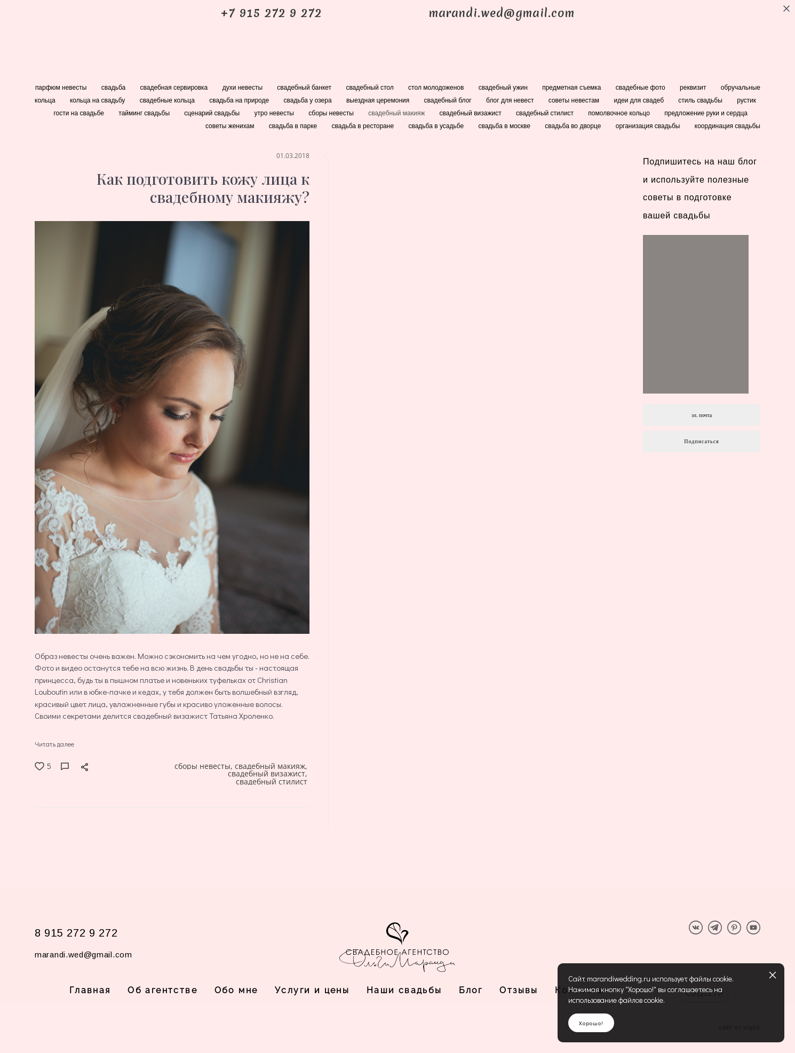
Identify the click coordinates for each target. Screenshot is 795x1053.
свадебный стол (370, 87)
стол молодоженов (437, 87)
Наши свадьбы (404, 990)
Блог (471, 990)
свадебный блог (448, 100)
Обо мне (236, 990)
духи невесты (243, 87)
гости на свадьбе (79, 113)
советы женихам (230, 126)
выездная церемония (378, 100)
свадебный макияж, (272, 767)
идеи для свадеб (639, 100)
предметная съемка (572, 87)
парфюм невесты (62, 87)
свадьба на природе (240, 100)
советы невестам (574, 100)
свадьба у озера (308, 100)
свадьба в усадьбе (436, 126)
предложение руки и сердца (706, 113)
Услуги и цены (312, 990)
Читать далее (54, 744)
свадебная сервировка (175, 87)
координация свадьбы (727, 126)
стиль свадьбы (701, 100)
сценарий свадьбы (212, 113)
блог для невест (511, 100)
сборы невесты (331, 113)
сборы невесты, (204, 767)
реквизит (694, 87)
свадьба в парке (294, 126)
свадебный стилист (545, 113)
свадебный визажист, (268, 777)
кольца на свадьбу (98, 100)
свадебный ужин (504, 87)
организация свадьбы (649, 126)
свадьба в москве (505, 126)
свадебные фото (641, 87)
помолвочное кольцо (619, 113)
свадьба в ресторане (364, 126)
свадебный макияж (397, 113)
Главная (90, 990)
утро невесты (275, 113)
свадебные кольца (168, 100)
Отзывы (518, 990)
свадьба (114, 87)
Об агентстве (162, 990)
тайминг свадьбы (144, 113)
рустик (746, 100)
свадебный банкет (305, 87)
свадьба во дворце (573, 126)
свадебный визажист (471, 113)
